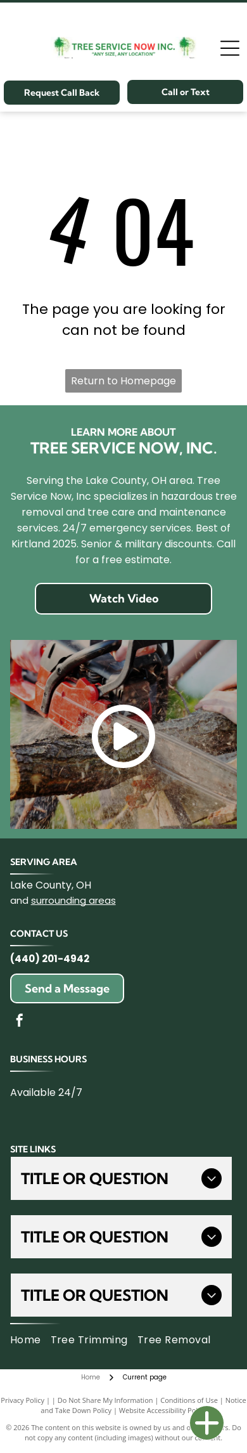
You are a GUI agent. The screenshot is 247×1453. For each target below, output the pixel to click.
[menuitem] (30, 1340)
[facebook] (19, 1022)
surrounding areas (73, 900)
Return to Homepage (123, 381)
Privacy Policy (22, 1400)
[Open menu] (229, 48)
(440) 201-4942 (49, 958)
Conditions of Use (189, 1400)
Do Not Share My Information (105, 1400)
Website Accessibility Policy (162, 1410)
